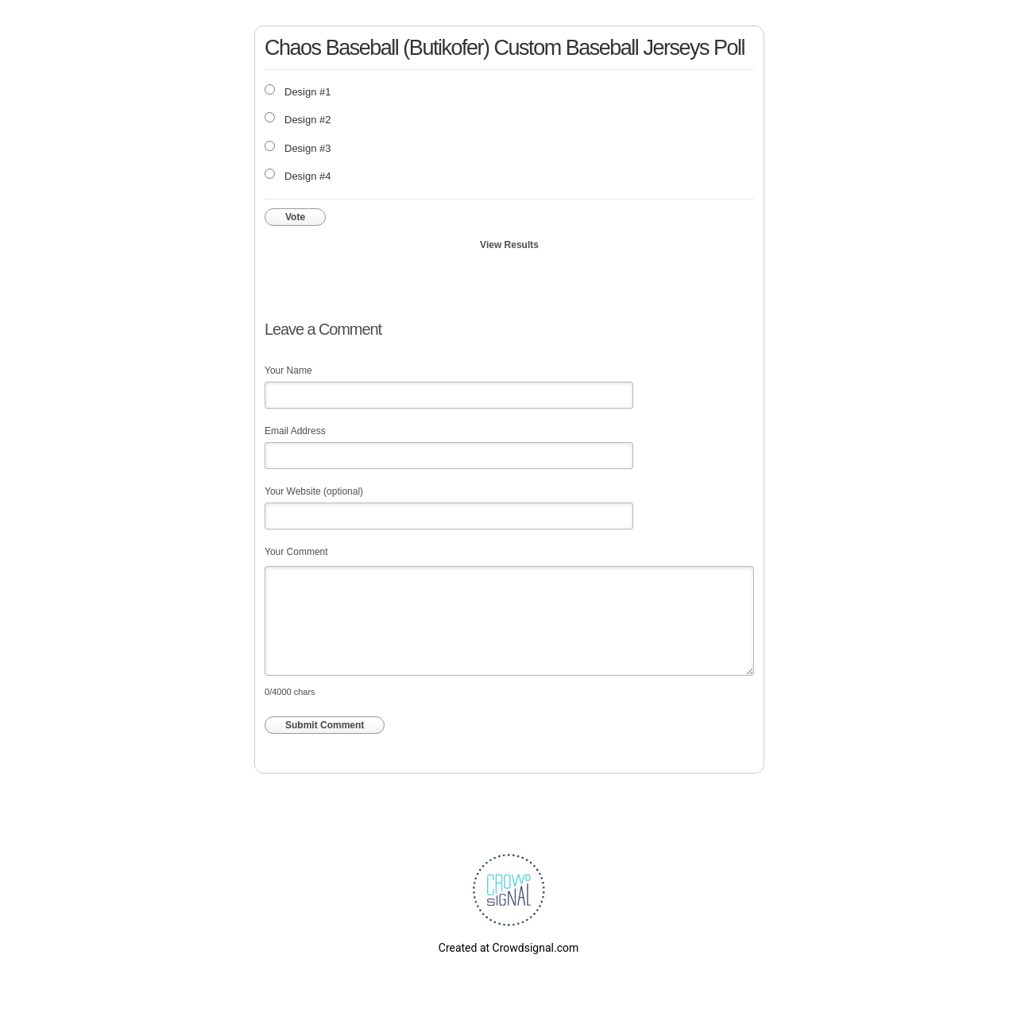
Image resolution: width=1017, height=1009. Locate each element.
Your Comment (296, 551)
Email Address (295, 431)
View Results (509, 244)
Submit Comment (324, 725)
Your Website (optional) (314, 491)
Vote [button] (295, 217)
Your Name (288, 370)
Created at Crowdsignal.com (508, 947)
